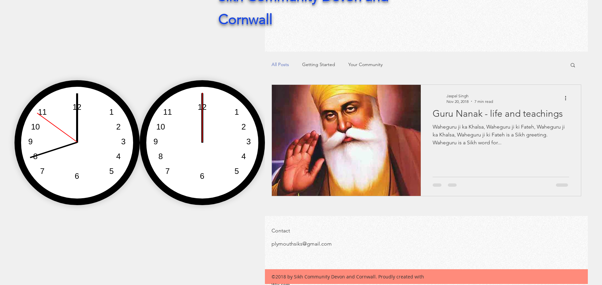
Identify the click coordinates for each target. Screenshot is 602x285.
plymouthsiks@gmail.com (302, 244)
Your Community (365, 64)
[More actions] (568, 98)
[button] (573, 65)
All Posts (280, 64)
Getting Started (318, 64)
